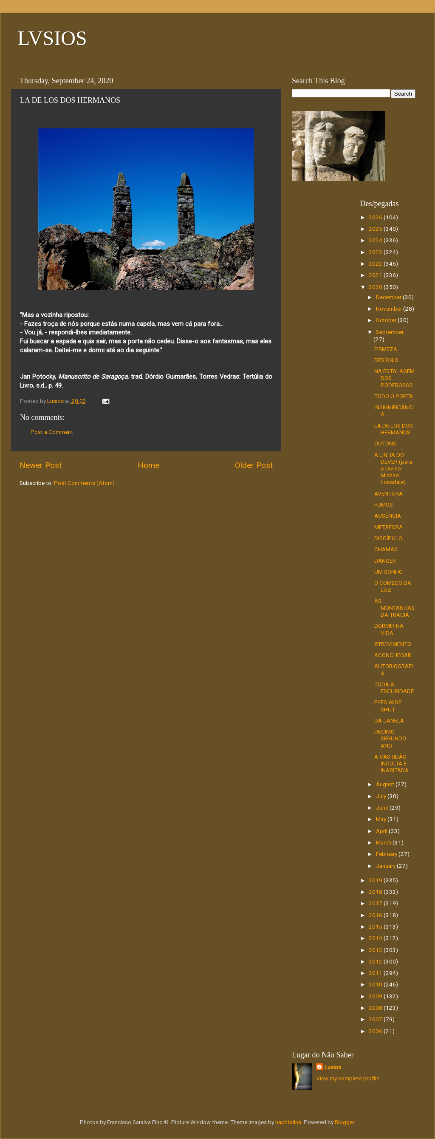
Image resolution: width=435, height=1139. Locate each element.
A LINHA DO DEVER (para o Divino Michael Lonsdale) (393, 468)
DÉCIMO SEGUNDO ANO (390, 738)
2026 (376, 217)
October (387, 320)
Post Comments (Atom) (84, 482)
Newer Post (41, 465)
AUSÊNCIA (387, 515)
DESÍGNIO (386, 360)
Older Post (254, 465)
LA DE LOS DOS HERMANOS (393, 429)
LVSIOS (52, 38)
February (387, 853)
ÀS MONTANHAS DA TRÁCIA (394, 608)
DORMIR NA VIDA (389, 629)
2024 (376, 240)
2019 (376, 880)
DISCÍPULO (388, 538)
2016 (376, 915)
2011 (376, 972)
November (389, 308)
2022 (376, 263)
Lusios (333, 1067)
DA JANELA (389, 720)
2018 (376, 891)
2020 (376, 286)
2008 (376, 1007)
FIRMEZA (385, 349)
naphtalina (288, 1122)
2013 (376, 949)
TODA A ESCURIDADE (394, 687)
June (383, 807)
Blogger (344, 1122)
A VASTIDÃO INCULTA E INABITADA (391, 763)
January (386, 865)
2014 (376, 938)
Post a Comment (52, 431)
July (381, 796)
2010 (376, 984)
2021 (376, 275)
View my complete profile (347, 1078)
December (389, 297)
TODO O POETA (393, 396)
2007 (376, 1019)
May (381, 819)
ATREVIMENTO (392, 643)
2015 (376, 926)
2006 (376, 1031)
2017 (376, 903)
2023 (376, 252)
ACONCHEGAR (392, 655)
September (390, 332)
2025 (376, 228)
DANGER (385, 560)
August (385, 784)
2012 (376, 961)
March (384, 842)
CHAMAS (386, 549)
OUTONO (385, 443)
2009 (376, 996)
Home (148, 465)
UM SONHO (388, 571)
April (382, 830)
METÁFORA (388, 527)
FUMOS (383, 504)
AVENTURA (388, 493)
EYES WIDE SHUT (387, 705)
